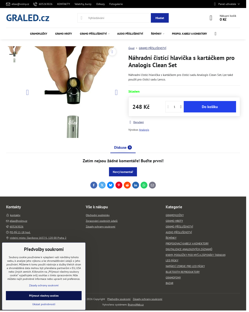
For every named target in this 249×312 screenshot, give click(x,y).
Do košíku (210, 106)
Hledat (159, 18)
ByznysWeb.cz (136, 304)
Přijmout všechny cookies (44, 295)
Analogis (144, 129)
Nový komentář (123, 172)
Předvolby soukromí (118, 299)
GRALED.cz (27, 18)
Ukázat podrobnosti (43, 304)
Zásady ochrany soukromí (147, 299)
